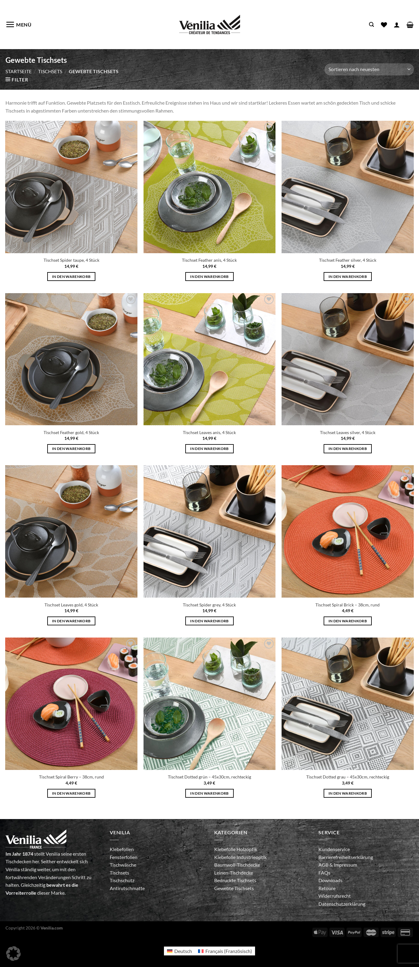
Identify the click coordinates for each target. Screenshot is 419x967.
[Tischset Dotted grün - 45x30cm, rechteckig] (210, 704)
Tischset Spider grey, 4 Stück (209, 604)
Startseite (18, 71)
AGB (323, 865)
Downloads (330, 880)
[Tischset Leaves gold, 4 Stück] (71, 531)
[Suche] (371, 25)
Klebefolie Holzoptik (235, 849)
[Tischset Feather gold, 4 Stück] (71, 359)
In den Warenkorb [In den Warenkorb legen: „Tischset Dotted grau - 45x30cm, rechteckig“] (347, 793)
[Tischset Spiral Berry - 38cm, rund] (71, 704)
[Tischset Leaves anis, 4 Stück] (210, 359)
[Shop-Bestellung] (369, 69)
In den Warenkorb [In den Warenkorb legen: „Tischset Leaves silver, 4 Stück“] (347, 449)
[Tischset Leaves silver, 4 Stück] (348, 359)
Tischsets (50, 71)
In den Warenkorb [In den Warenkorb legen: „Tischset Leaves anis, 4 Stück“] (209, 449)
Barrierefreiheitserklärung (345, 857)
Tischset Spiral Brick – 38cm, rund (347, 604)
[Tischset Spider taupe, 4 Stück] (71, 187)
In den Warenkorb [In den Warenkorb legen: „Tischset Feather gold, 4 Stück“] (71, 449)
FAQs (324, 872)
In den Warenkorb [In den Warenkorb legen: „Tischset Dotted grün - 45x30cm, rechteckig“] (209, 793)
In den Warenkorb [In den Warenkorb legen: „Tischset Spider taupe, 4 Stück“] (71, 277)
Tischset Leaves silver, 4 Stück (347, 432)
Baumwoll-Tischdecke (237, 865)
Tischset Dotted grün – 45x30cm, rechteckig (209, 776)
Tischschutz (122, 880)
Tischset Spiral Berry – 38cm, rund (71, 776)
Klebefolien (122, 849)
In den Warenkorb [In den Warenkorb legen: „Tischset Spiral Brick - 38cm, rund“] (347, 621)
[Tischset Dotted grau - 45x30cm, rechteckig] (348, 704)
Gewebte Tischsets (234, 888)
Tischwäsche (123, 865)
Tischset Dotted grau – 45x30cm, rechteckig (347, 776)
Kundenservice (334, 849)
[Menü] (18, 24)
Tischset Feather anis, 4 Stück (209, 260)
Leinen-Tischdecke (233, 872)
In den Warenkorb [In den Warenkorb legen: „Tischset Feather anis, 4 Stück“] (209, 277)
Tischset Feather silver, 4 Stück (347, 260)
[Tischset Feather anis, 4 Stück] (210, 187)
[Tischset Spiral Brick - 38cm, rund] (348, 531)
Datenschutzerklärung (341, 904)
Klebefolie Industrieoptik (240, 857)
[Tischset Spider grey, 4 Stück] (210, 531)
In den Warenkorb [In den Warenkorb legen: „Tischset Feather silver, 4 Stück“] (347, 277)
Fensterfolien (123, 857)
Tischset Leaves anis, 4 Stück (209, 432)
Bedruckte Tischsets (235, 880)
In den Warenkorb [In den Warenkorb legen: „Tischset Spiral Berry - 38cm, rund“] (71, 793)
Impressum (345, 865)
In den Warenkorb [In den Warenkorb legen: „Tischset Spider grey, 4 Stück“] (209, 621)
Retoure (327, 888)
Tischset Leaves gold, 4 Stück (71, 604)
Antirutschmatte (127, 888)
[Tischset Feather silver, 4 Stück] (348, 187)
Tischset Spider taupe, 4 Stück (71, 260)
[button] (13, 953)
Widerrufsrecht (334, 896)
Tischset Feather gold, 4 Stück (71, 432)
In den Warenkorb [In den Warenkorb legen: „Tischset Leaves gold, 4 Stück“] (71, 621)
